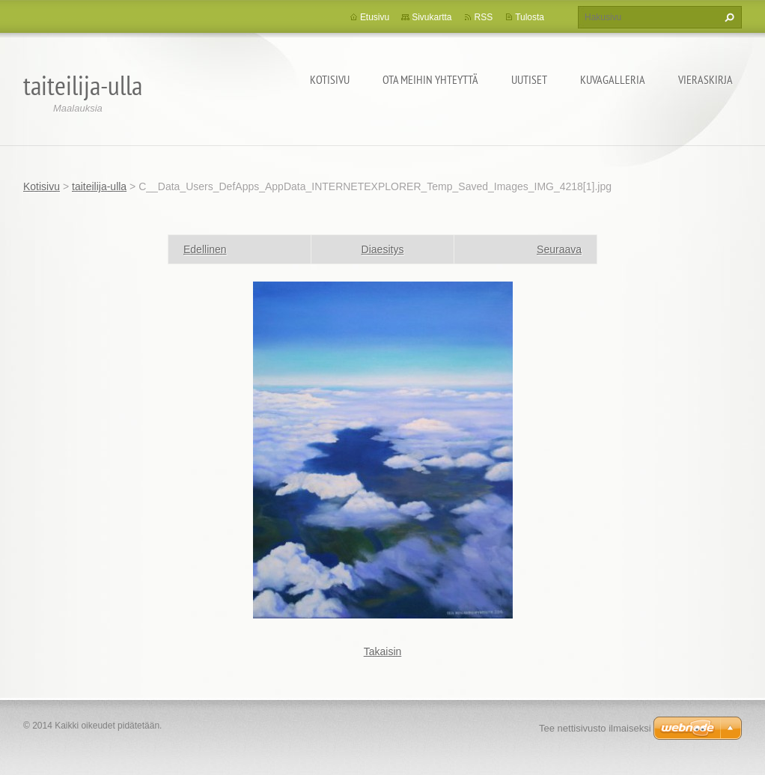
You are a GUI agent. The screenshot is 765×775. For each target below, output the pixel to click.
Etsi (727, 17)
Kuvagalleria (612, 79)
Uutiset (529, 79)
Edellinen (205, 249)
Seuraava (559, 249)
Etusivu (374, 17)
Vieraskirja (705, 79)
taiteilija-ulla (99, 186)
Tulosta (529, 17)
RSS (483, 17)
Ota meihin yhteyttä (430, 79)
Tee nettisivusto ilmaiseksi (595, 728)
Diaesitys (383, 249)
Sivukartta (431, 17)
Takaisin (383, 651)
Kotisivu (330, 79)
